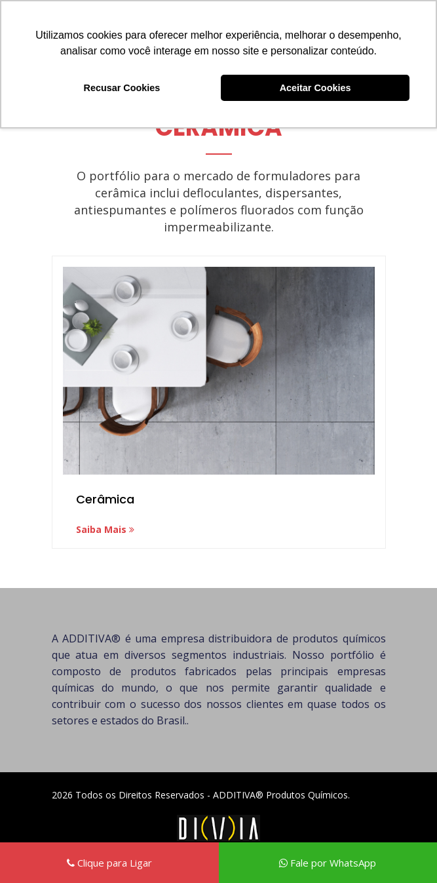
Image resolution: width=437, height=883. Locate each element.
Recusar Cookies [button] (122, 88)
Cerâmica (105, 499)
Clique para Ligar (109, 862)
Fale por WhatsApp (327, 862)
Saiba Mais (105, 529)
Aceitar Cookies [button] (315, 88)
